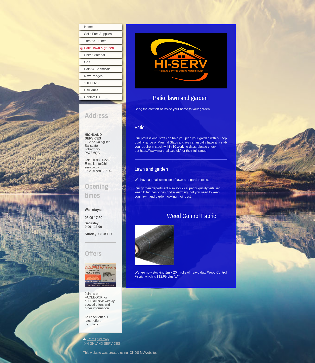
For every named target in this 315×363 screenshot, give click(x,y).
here (95, 324)
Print (89, 339)
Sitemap (103, 339)
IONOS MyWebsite (142, 352)
